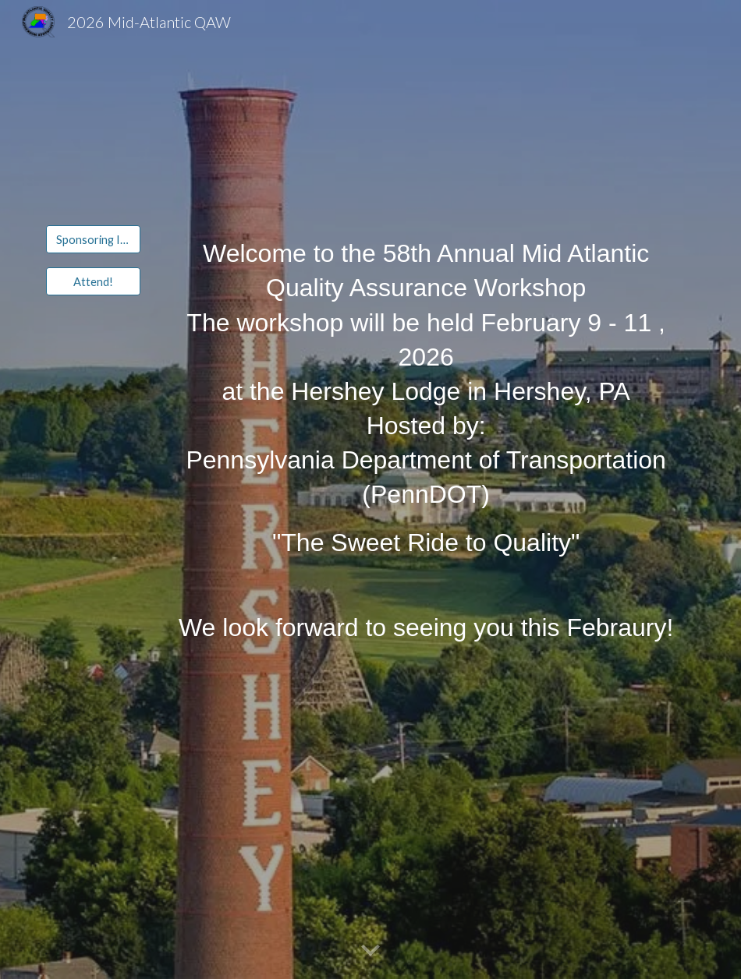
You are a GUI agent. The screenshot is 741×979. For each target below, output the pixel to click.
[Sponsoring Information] (93, 239)
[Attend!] (93, 281)
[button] (370, 951)
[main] (426, 398)
